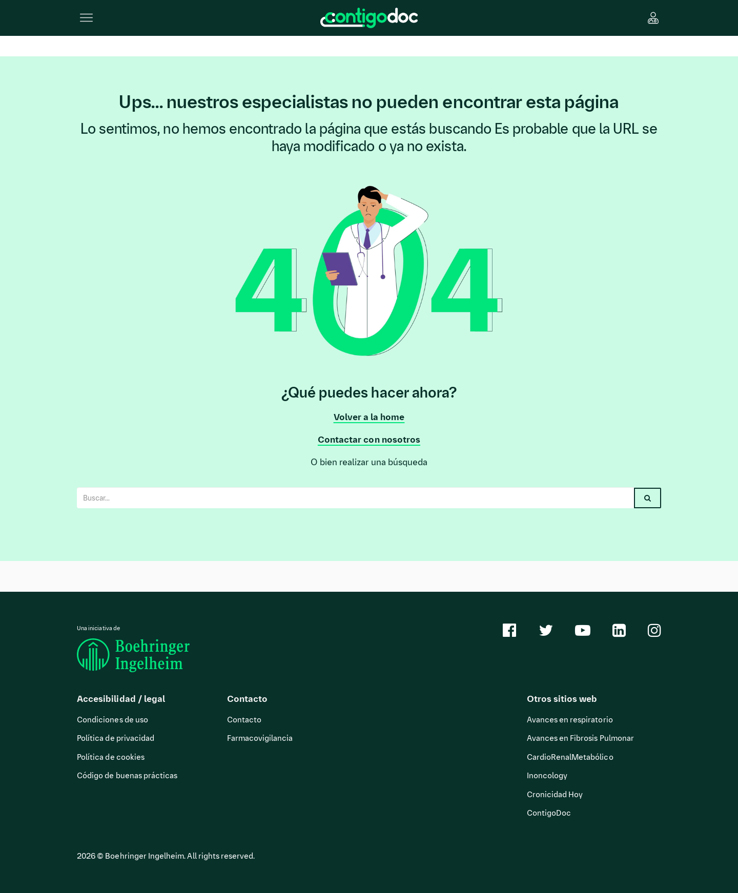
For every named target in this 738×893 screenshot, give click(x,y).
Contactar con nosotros (369, 439)
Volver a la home (369, 417)
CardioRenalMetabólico (570, 757)
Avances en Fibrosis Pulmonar (580, 738)
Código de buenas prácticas (127, 776)
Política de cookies (111, 757)
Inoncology (547, 776)
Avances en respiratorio (570, 720)
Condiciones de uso (112, 720)
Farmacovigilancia (260, 738)
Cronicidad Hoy (555, 795)
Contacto (244, 720)
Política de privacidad (115, 738)
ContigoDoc (549, 813)
